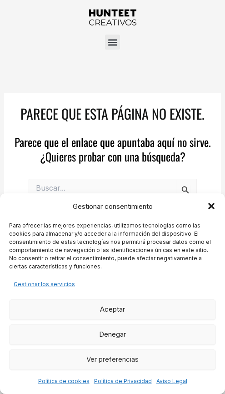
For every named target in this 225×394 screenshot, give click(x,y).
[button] (211, 206)
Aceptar (112, 309)
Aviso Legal (171, 381)
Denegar (112, 334)
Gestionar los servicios (44, 284)
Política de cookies (64, 381)
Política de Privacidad (123, 381)
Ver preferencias (112, 359)
